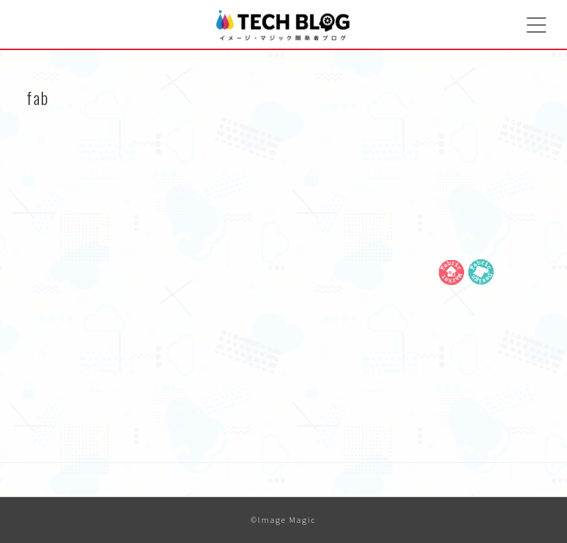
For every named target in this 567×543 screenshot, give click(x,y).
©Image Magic (283, 519)
